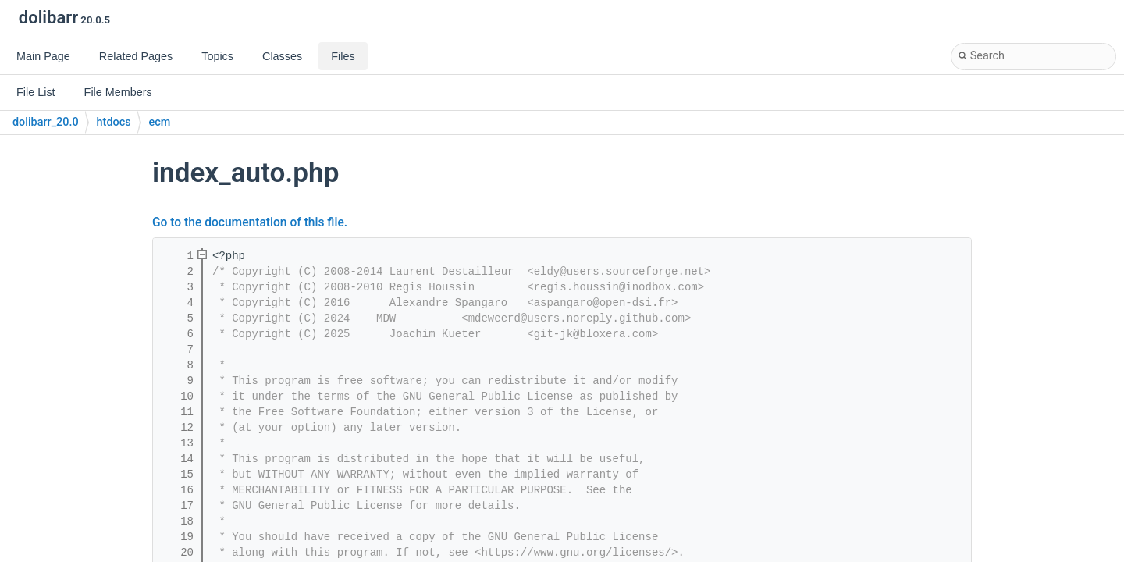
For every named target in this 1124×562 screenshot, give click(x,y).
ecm (160, 122)
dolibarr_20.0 (45, 122)
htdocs (114, 122)
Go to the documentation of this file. (249, 222)
